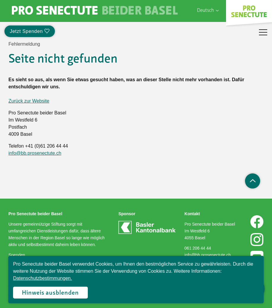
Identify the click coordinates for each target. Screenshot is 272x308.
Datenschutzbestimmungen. (42, 278)
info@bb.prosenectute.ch (35, 153)
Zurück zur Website (29, 100)
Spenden (17, 255)
